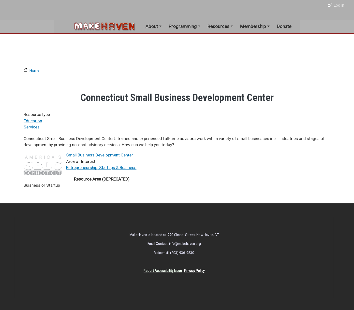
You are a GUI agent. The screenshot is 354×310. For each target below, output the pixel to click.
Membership (253, 26)
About (151, 26)
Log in (339, 5)
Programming (182, 26)
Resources (218, 26)
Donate (284, 26)
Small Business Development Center (99, 155)
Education (33, 120)
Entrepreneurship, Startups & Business (101, 167)
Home (34, 70)
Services (32, 127)
